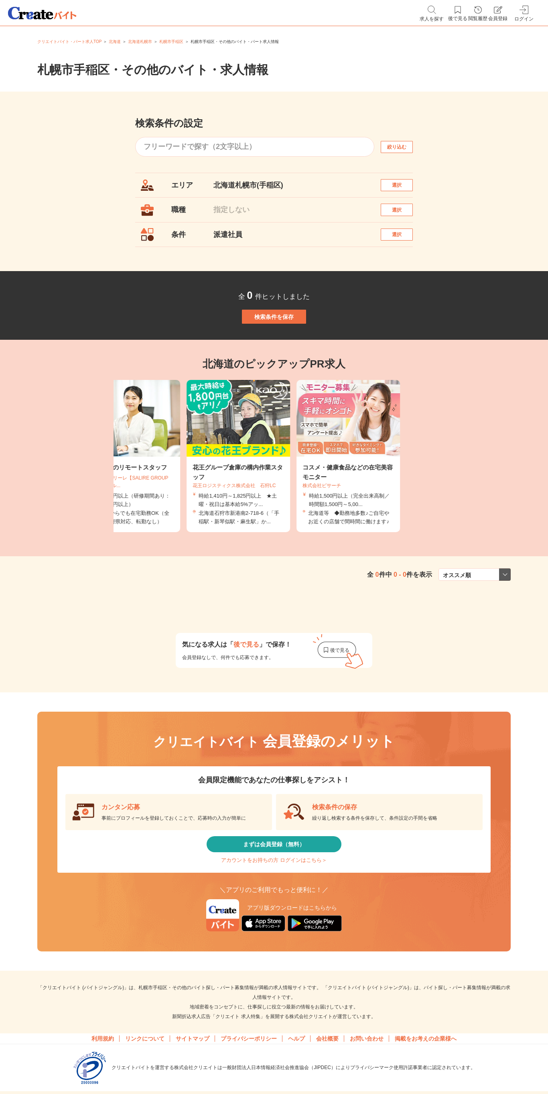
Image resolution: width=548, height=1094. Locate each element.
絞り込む (404, 146)
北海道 (115, 41)
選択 (404, 189)
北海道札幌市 (140, 41)
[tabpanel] (274, 495)
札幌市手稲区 (171, 41)
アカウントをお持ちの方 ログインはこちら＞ (274, 912)
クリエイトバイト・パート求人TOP (69, 41)
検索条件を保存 (274, 347)
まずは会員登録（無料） (274, 888)
